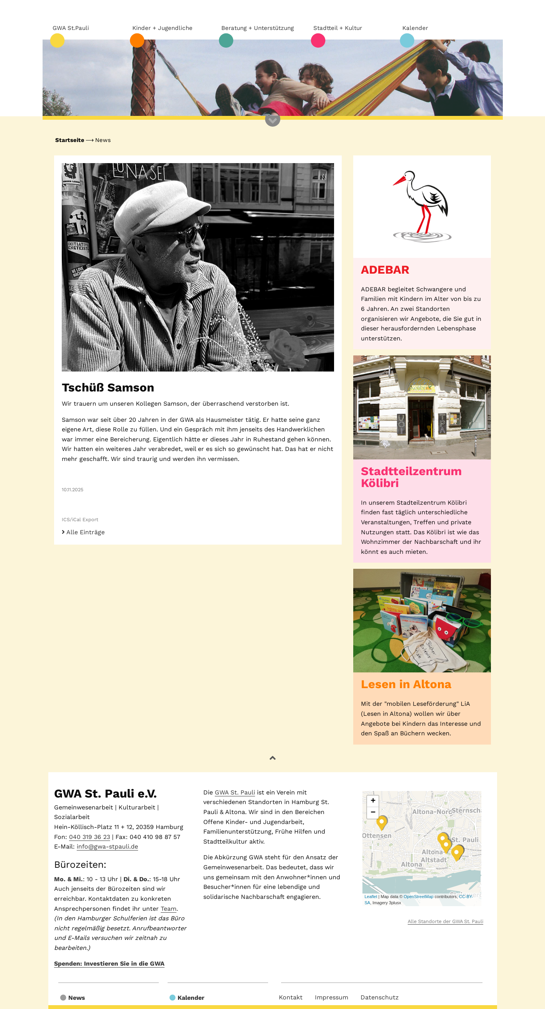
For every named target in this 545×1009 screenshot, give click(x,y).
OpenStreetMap (419, 896)
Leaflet (370, 896)
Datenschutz (380, 997)
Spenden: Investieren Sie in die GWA (109, 963)
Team (168, 908)
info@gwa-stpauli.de (107, 846)
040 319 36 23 (89, 837)
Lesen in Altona (406, 684)
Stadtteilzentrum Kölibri (411, 477)
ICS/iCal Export (80, 519)
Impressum (331, 997)
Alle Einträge (83, 532)
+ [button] (372, 801)
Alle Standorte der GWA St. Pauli (445, 921)
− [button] (372, 813)
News (103, 140)
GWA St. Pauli (235, 792)
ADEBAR (385, 270)
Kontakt (291, 997)
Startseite (69, 140)
